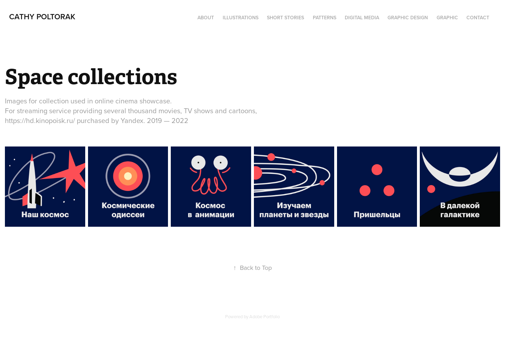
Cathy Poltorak (42, 16)
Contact (477, 17)
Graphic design (408, 17)
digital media (362, 17)
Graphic (447, 17)
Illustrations (240, 17)
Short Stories (285, 17)
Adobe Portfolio (264, 316)
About (205, 17)
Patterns (324, 17)
